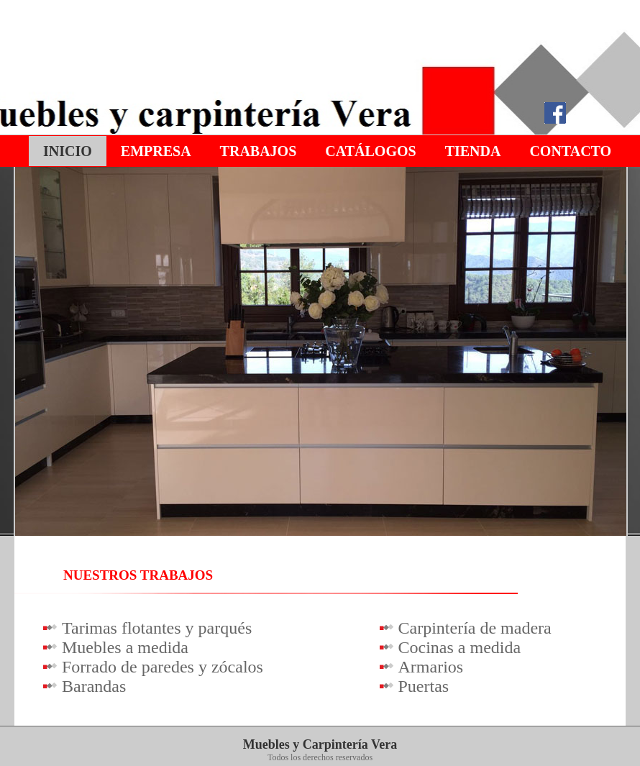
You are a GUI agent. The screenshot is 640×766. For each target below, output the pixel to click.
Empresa (156, 151)
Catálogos (370, 151)
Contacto (570, 151)
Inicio (67, 151)
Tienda (473, 151)
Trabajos (258, 151)
